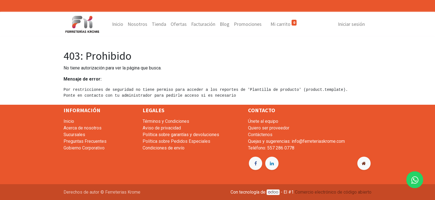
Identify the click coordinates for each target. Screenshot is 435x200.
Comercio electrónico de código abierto (333, 192)
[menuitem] (117, 24)
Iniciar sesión (351, 24)
